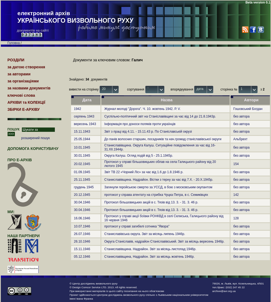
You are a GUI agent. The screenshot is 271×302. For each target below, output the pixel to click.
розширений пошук (35, 138)
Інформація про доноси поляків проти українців (139, 124)
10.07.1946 (82, 226)
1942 (77, 109)
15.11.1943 (82, 131)
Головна (14, 43)
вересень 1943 (85, 124)
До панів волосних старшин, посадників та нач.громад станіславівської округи (163, 139)
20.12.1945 (82, 195)
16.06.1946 (82, 218)
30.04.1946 (82, 202)
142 (236, 195)
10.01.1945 (82, 147)
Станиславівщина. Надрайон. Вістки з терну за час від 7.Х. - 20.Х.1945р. (158, 180)
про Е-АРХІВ (23, 162)
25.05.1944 (82, 139)
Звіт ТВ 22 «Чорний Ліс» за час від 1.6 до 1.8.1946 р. (143, 172)
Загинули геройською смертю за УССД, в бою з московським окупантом (158, 187)
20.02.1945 (82, 164)
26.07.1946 (82, 234)
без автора (241, 116)
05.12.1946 (82, 257)
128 (236, 218)
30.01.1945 (82, 155)
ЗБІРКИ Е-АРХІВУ (24, 109)
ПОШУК (14, 129)
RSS (245, 29)
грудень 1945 (84, 187)
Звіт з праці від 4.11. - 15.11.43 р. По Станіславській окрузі (148, 131)
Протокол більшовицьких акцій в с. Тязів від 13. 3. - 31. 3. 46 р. (151, 202)
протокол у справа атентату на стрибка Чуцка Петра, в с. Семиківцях (156, 195)
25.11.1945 (82, 180)
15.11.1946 (82, 249)
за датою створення (26, 67)
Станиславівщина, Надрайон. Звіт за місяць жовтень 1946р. (149, 257)
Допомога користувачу (33, 148)
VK (260, 29)
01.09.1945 (82, 172)
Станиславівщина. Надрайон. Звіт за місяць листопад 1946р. (150, 249)
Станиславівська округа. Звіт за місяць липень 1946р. (144, 234)
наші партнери (24, 236)
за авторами (19, 74)
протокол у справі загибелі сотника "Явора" (136, 226)
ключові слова (21, 95)
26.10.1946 (82, 241)
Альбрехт (240, 139)
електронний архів (75, 17)
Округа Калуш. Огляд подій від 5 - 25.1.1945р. (138, 155)
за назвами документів (29, 88)
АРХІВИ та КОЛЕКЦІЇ (26, 102)
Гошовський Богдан (248, 109)
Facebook (252, 29)
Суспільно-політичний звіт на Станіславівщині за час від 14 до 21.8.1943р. (160, 116)
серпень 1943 (84, 116)
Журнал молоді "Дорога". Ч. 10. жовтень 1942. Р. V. (142, 109)
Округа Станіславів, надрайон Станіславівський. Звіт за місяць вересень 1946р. (164, 241)
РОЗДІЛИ (16, 60)
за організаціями (23, 81)
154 (236, 164)
